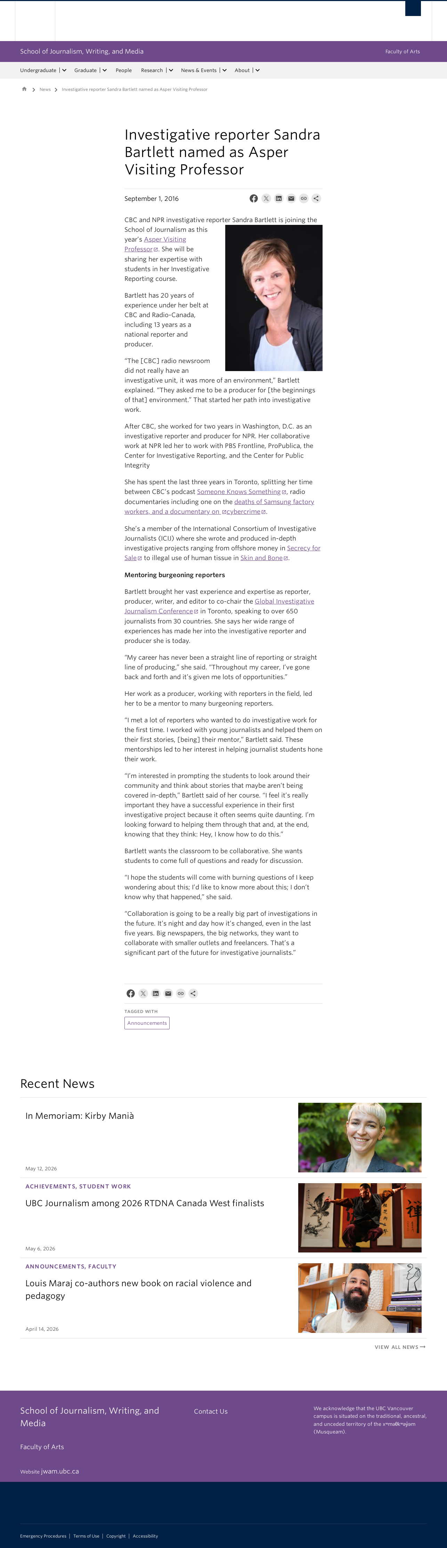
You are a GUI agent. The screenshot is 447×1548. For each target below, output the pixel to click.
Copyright (116, 1536)
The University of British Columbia (35, 21)
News (45, 89)
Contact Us (211, 1411)
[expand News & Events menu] (224, 70)
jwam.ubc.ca (60, 1471)
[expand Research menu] (171, 70)
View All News (401, 1347)
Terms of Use (86, 1536)
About (242, 70)
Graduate (85, 70)
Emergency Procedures (43, 1536)
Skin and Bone (262, 557)
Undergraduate (38, 70)
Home (24, 89)
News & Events (199, 70)
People (124, 70)
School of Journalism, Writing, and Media (82, 51)
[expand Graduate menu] (105, 70)
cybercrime (243, 511)
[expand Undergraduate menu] (64, 70)
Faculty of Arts (402, 51)
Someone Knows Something (239, 491)
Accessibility (145, 1536)
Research (152, 70)
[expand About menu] (257, 70)
